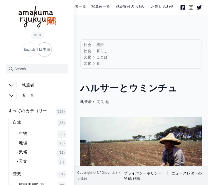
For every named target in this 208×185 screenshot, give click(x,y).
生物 (42, 134)
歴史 (39, 174)
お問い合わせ (162, 6)
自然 (39, 122)
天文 (42, 161)
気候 (42, 152)
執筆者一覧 (76, 6)
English (29, 49)
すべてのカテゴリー (37, 111)
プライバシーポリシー (143, 173)
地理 (42, 143)
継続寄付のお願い (131, 6)
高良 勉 (103, 102)
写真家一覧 (100, 6)
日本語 (44, 49)
